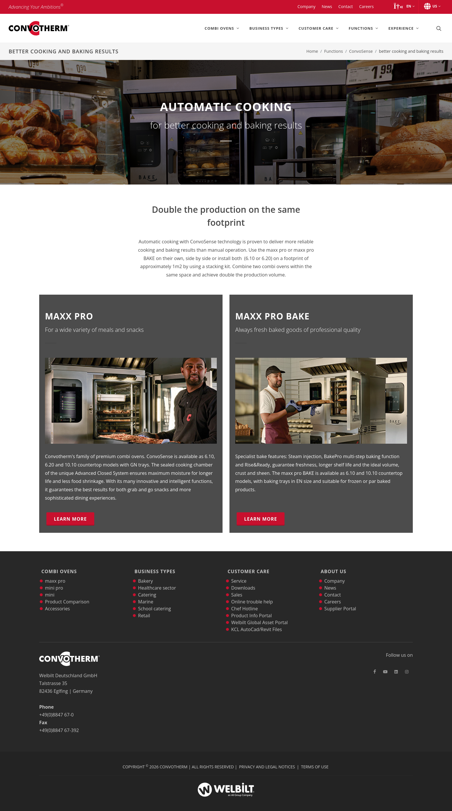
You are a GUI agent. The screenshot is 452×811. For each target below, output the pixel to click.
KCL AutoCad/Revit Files (256, 624)
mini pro (54, 582)
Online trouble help (252, 596)
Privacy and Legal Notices (267, 761)
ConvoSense (361, 51)
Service (238, 575)
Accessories (57, 603)
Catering (147, 589)
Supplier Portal (340, 603)
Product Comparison (67, 596)
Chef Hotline (244, 603)
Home (312, 51)
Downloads (243, 582)
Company (334, 575)
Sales (236, 589)
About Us (332, 569)
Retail (144, 610)
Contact (332, 589)
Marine (145, 596)
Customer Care (248, 569)
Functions (333, 51)
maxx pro (55, 575)
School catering (154, 603)
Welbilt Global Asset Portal (259, 617)
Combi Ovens (58, 569)
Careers (332, 596)
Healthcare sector (157, 582)
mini (49, 589)
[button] (404, 6)
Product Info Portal (251, 610)
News (330, 582)
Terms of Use (314, 761)
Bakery (145, 575)
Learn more (70, 519)
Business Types (153, 569)
